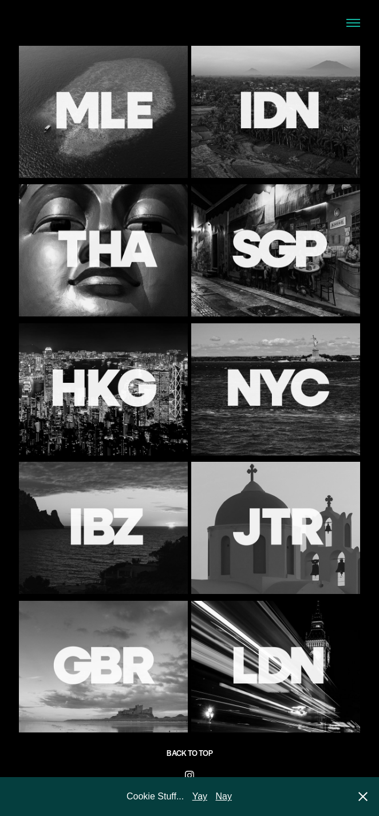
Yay (199, 796)
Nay (224, 796)
